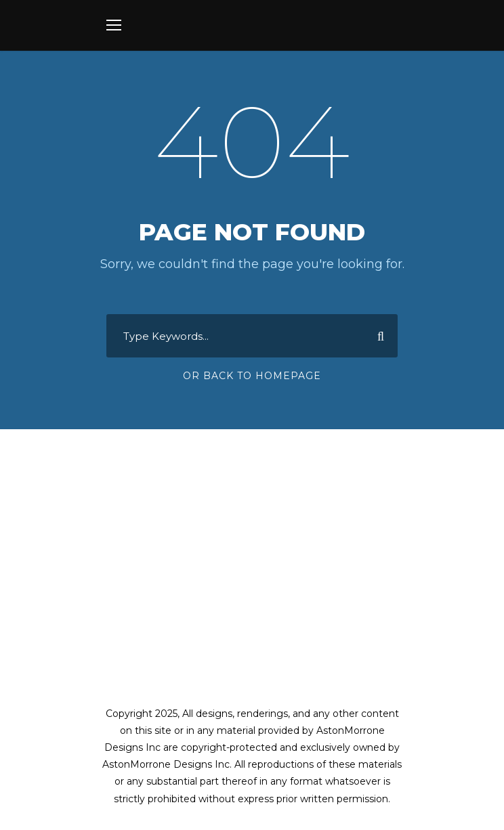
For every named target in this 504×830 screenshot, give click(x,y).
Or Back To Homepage (252, 376)
